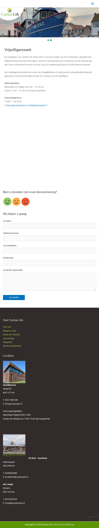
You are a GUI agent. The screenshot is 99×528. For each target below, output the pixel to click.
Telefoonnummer (49, 236)
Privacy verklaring (65, 524)
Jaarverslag (8, 338)
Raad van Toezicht (11, 334)
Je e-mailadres (49, 248)
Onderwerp (49, 261)
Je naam (49, 224)
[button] (48, 40)
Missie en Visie (9, 331)
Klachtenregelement (12, 346)
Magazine (7, 342)
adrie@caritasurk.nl (38, 105)
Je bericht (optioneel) (49, 280)
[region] (49, 24)
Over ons (7, 327)
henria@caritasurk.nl (16, 105)
